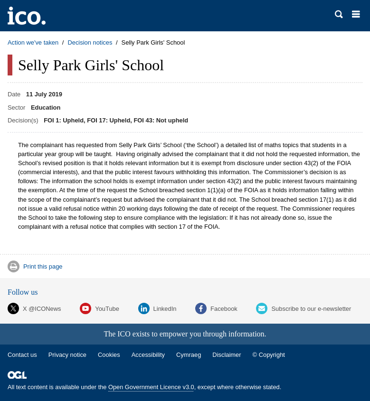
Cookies (109, 354)
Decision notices (89, 42)
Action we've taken (33, 42)
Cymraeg (188, 354)
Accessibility (148, 354)
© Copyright (269, 354)
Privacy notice (67, 354)
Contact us (22, 354)
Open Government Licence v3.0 (151, 387)
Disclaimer (226, 354)
